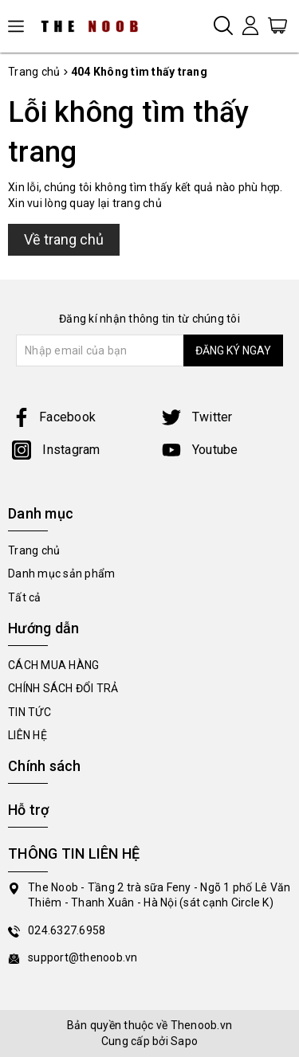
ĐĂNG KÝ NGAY (233, 350)
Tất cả (24, 597)
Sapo (184, 1041)
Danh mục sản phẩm (61, 573)
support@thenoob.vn (83, 957)
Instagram (56, 449)
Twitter (197, 417)
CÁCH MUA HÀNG (53, 665)
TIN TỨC (29, 712)
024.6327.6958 (66, 930)
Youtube (200, 449)
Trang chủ (34, 550)
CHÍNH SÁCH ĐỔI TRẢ (63, 688)
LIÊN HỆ (27, 735)
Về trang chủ (64, 239)
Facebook (54, 417)
